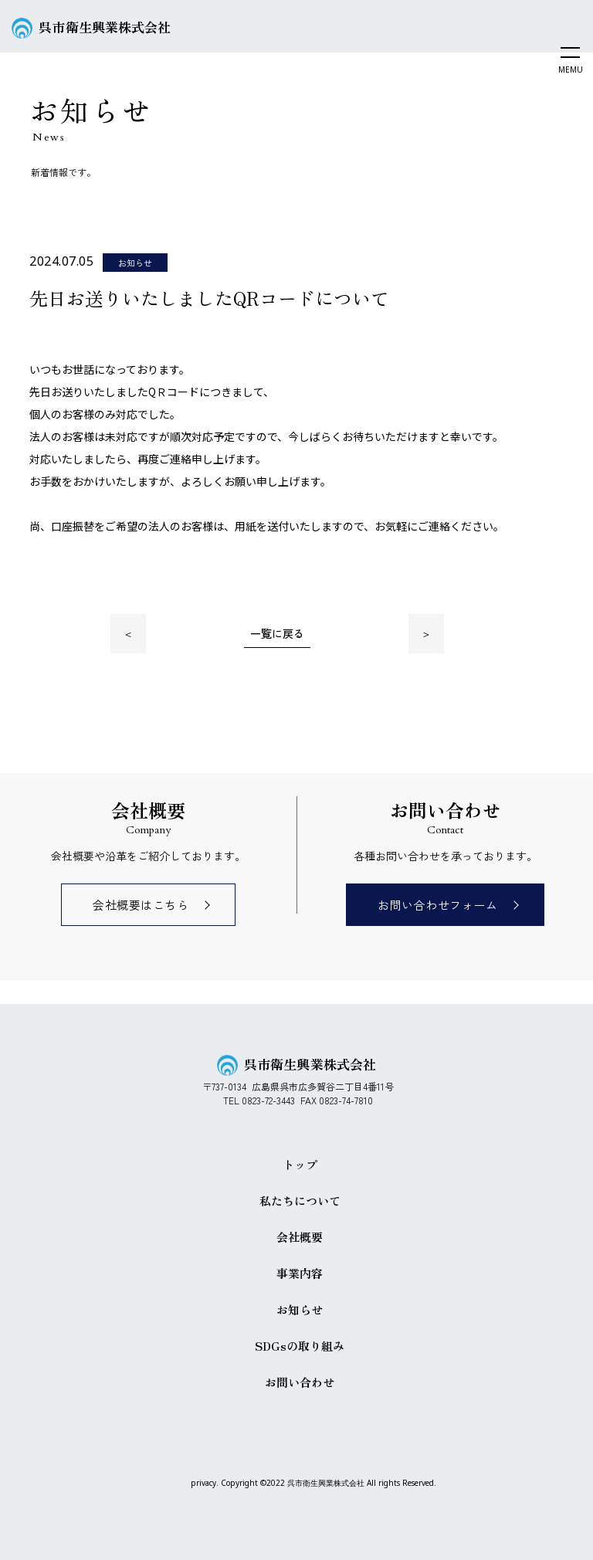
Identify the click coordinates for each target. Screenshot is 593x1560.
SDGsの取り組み (299, 1346)
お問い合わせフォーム (437, 905)
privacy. (205, 1482)
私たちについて (300, 1200)
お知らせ (299, 1309)
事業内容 (299, 1273)
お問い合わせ (299, 1382)
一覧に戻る (277, 633)
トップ (300, 1164)
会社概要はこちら (140, 905)
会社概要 (299, 1237)
